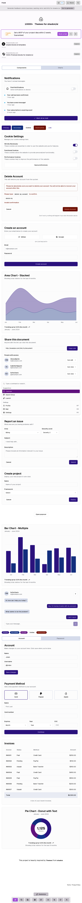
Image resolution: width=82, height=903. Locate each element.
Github (22, 237)
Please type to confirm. (20, 194)
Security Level (47, 429)
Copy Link (72, 348)
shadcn (60, 860)
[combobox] (72, 360)
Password (8, 253)
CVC (55, 721)
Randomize (41, 894)
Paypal (41, 695)
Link (50, 128)
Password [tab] (60, 638)
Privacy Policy (76, 885)
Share (70, 3)
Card (16, 695)
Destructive (39, 128)
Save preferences (41, 165)
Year (31, 721)
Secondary (17, 128)
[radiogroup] (41, 695)
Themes (49, 860)
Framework (8, 489)
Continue (41, 732)
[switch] (73, 88)
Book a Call (63, 34)
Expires (7, 721)
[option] (41, 391)
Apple (66, 695)
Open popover (41, 514)
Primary (6, 128)
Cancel (8, 209)
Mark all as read (41, 118)
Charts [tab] (60, 68)
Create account (41, 264)
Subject (7, 438)
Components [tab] (21, 68)
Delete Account (70, 209)
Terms (69, 885)
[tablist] (41, 68)
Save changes (11, 672)
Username (8, 661)
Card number (9, 712)
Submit (73, 462)
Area (6, 429)
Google (60, 237)
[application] (41, 303)
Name (6, 481)
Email (6, 245)
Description (8, 447)
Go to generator (67, 8)
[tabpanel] (41, 461)
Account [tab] (22, 638)
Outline (28, 128)
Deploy (73, 499)
